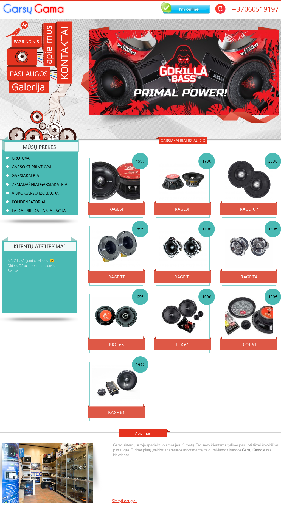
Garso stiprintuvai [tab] (31, 166)
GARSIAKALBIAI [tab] (26, 175)
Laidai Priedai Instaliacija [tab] (39, 210)
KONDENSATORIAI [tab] (28, 202)
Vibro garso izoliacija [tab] (35, 193)
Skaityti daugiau (124, 500)
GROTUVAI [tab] (21, 158)
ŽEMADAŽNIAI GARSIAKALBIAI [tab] (40, 184)
